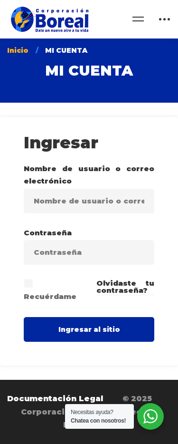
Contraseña (48, 232)
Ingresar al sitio (89, 329)
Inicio (17, 50)
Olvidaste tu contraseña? (125, 287)
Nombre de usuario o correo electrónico (89, 174)
